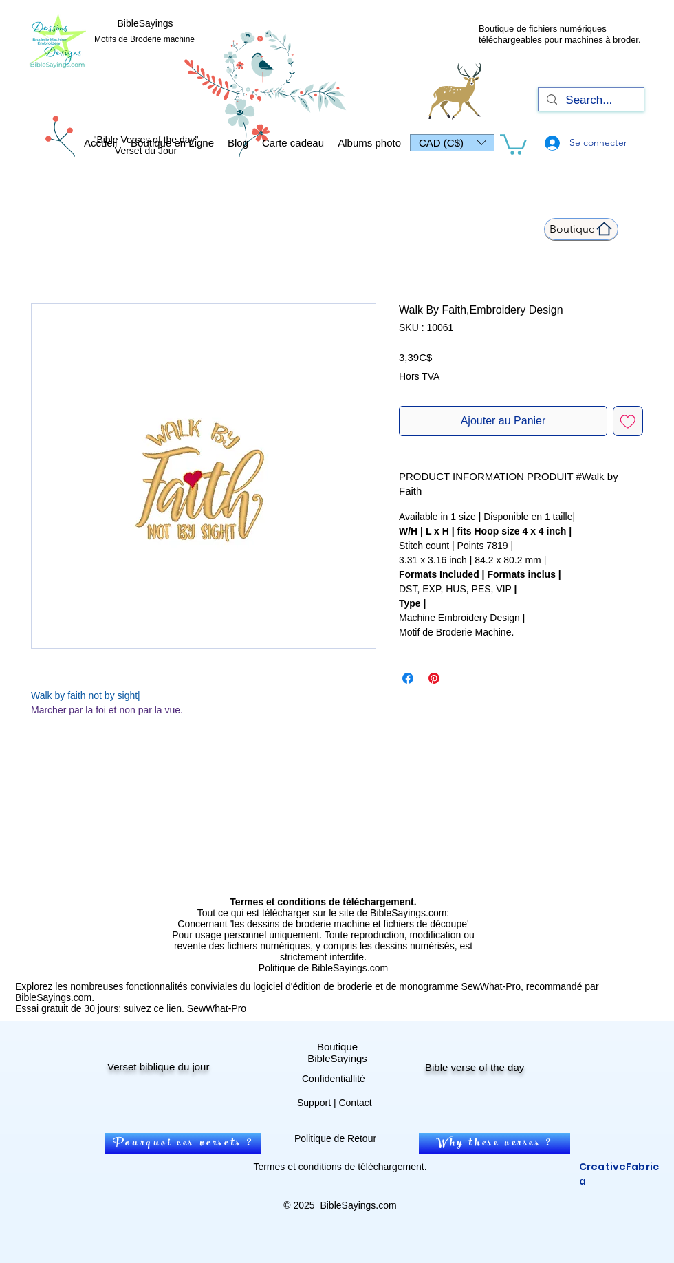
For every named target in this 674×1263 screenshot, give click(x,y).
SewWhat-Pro (215, 1008)
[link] (513, 143)
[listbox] (452, 142)
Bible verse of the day (474, 1067)
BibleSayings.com (358, 1205)
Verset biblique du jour (158, 1066)
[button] (452, 142)
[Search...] (590, 100)
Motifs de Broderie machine (144, 39)
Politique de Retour (335, 1138)
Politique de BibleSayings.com (323, 967)
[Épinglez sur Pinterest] (434, 678)
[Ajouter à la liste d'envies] (628, 421)
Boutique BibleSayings (337, 1052)
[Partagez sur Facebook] (408, 678)
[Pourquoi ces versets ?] (183, 1143)
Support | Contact (334, 1102)
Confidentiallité (333, 1078)
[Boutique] (581, 229)
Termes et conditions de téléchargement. (339, 1166)
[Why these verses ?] (494, 1143)
